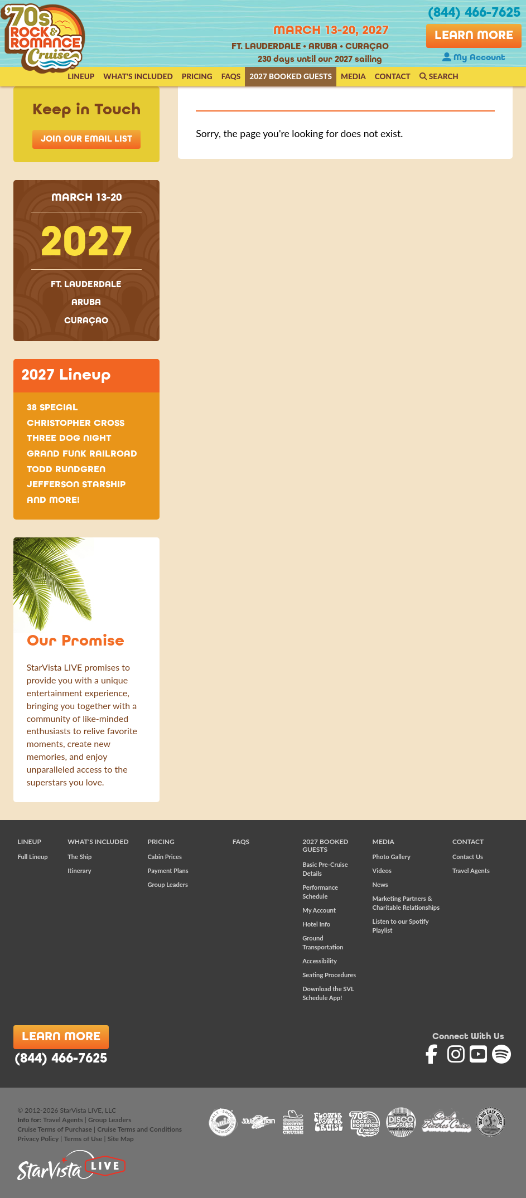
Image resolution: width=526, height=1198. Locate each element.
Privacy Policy (38, 1138)
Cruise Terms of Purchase (54, 1129)
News (380, 884)
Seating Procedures (329, 974)
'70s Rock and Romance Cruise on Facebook (435, 1054)
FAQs (231, 76)
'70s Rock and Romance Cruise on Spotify (501, 1054)
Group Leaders (167, 884)
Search (439, 76)
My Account (473, 58)
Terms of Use (83, 1138)
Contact (393, 76)
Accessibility (319, 960)
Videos (382, 870)
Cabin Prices (164, 856)
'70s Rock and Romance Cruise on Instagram (457, 1054)
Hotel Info (316, 924)
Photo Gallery (392, 856)
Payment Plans (167, 870)
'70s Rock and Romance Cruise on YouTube (479, 1054)
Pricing (197, 76)
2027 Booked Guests (290, 76)
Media (353, 76)
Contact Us (467, 856)
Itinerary (79, 870)
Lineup (80, 76)
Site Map (120, 1138)
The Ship (79, 856)
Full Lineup (33, 856)
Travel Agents (471, 870)
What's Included (137, 76)
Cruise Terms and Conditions (139, 1129)
